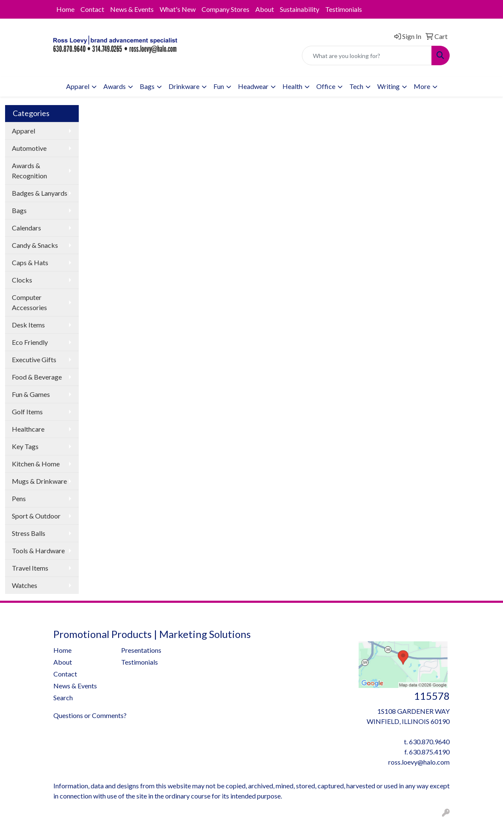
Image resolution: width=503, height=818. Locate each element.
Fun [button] (218, 86)
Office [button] (325, 86)
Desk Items (28, 325)
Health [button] (292, 86)
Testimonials (343, 9)
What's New (178, 9)
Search (63, 697)
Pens (19, 498)
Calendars (26, 228)
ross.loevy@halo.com (419, 762)
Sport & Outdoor (36, 516)
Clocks (22, 280)
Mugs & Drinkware (39, 481)
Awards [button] (114, 86)
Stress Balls (28, 533)
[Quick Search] (367, 55)
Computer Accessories (29, 302)
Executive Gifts (34, 359)
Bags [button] (147, 86)
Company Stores (225, 9)
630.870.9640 (429, 742)
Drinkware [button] (184, 86)
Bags (19, 210)
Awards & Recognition (29, 170)
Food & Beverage (37, 377)
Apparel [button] (77, 86)
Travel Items (30, 568)
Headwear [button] (253, 86)
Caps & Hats (30, 262)
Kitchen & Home (36, 464)
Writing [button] (388, 86)
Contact (92, 9)
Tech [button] (356, 86)
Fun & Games (31, 394)
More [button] (422, 86)
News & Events (132, 9)
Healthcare (28, 429)
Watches (24, 585)
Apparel (23, 131)
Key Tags (25, 446)
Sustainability (299, 9)
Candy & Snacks (35, 245)
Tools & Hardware (38, 550)
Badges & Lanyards (39, 193)
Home (65, 9)
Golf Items (27, 412)
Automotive (29, 148)
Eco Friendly (30, 342)
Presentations (141, 650)
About (264, 9)
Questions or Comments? (90, 715)
